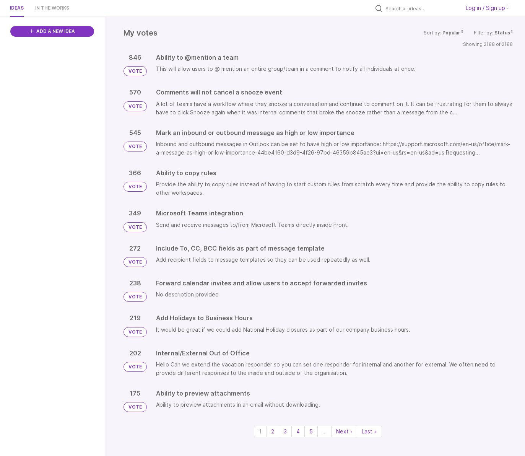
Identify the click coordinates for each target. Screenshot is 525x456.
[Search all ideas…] (421, 8)
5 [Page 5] (311, 431)
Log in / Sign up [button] (487, 8)
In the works (52, 8)
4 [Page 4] (298, 431)
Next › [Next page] (344, 431)
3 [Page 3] (285, 431)
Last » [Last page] (369, 431)
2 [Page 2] (272, 431)
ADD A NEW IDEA (52, 31)
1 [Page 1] (260, 431)
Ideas (17, 8)
